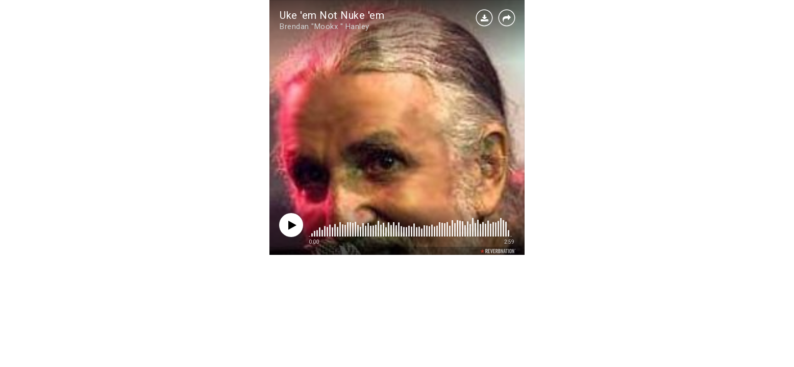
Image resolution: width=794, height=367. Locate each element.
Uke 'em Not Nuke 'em (332, 15)
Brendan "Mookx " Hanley (324, 26)
